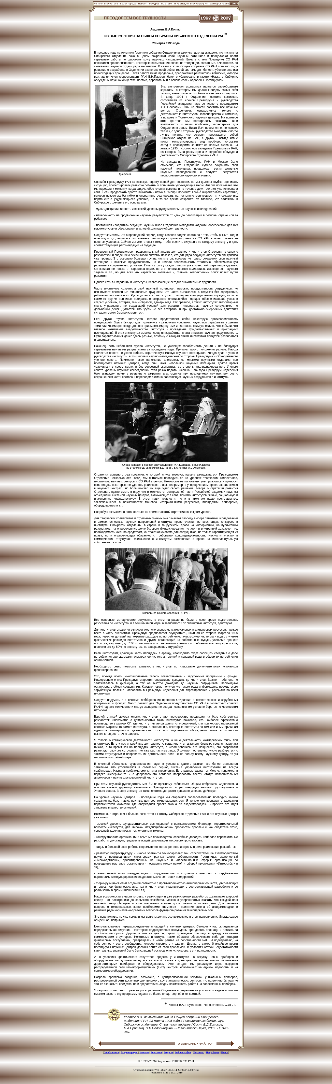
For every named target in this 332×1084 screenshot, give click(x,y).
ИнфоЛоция (212, 1052)
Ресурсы (168, 1052)
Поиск (224, 1052)
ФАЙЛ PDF (206, 1043)
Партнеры (198, 1052)
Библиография (183, 1052)
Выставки (156, 1052)
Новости (144, 1052)
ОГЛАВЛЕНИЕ (187, 1043)
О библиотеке (111, 1052)
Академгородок (129, 1052)
